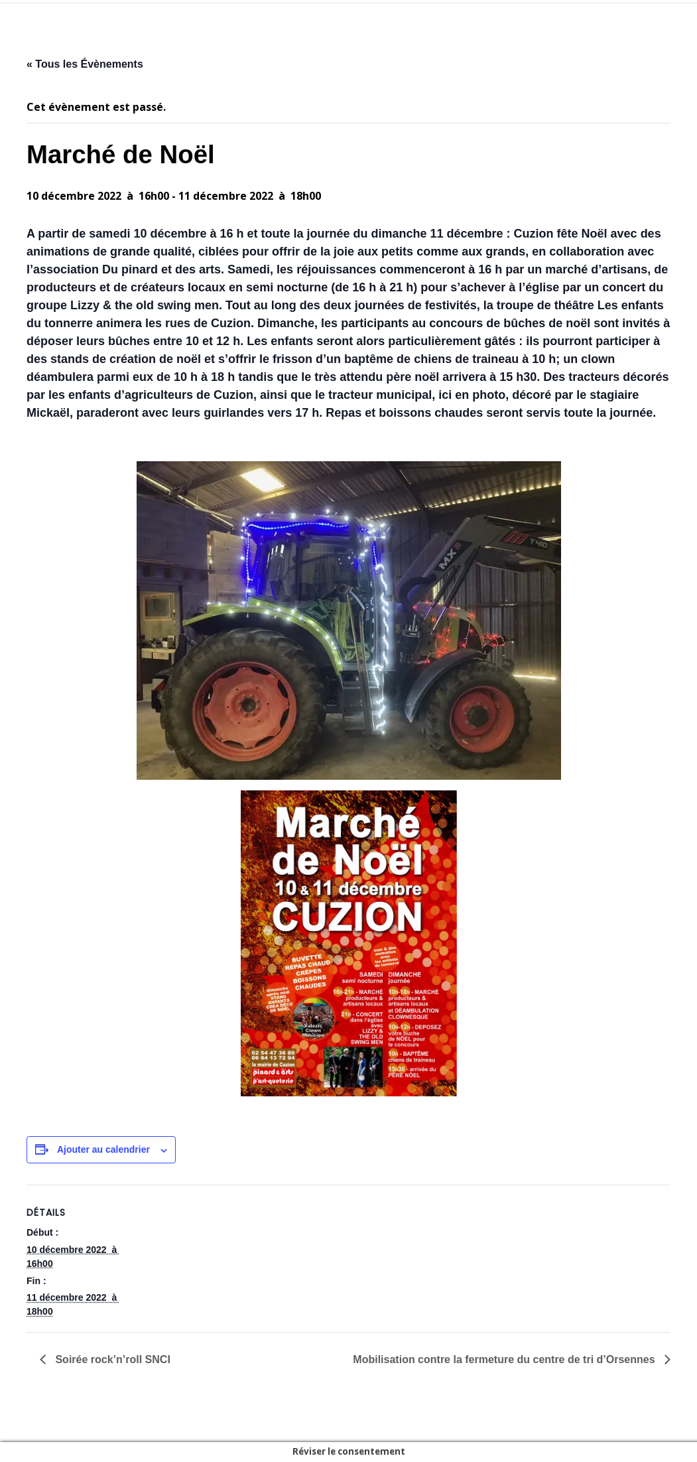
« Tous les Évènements (85, 64)
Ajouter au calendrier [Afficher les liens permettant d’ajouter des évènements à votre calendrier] (103, 1149)
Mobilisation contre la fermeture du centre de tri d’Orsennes (505, 1359)
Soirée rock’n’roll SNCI (111, 1359)
